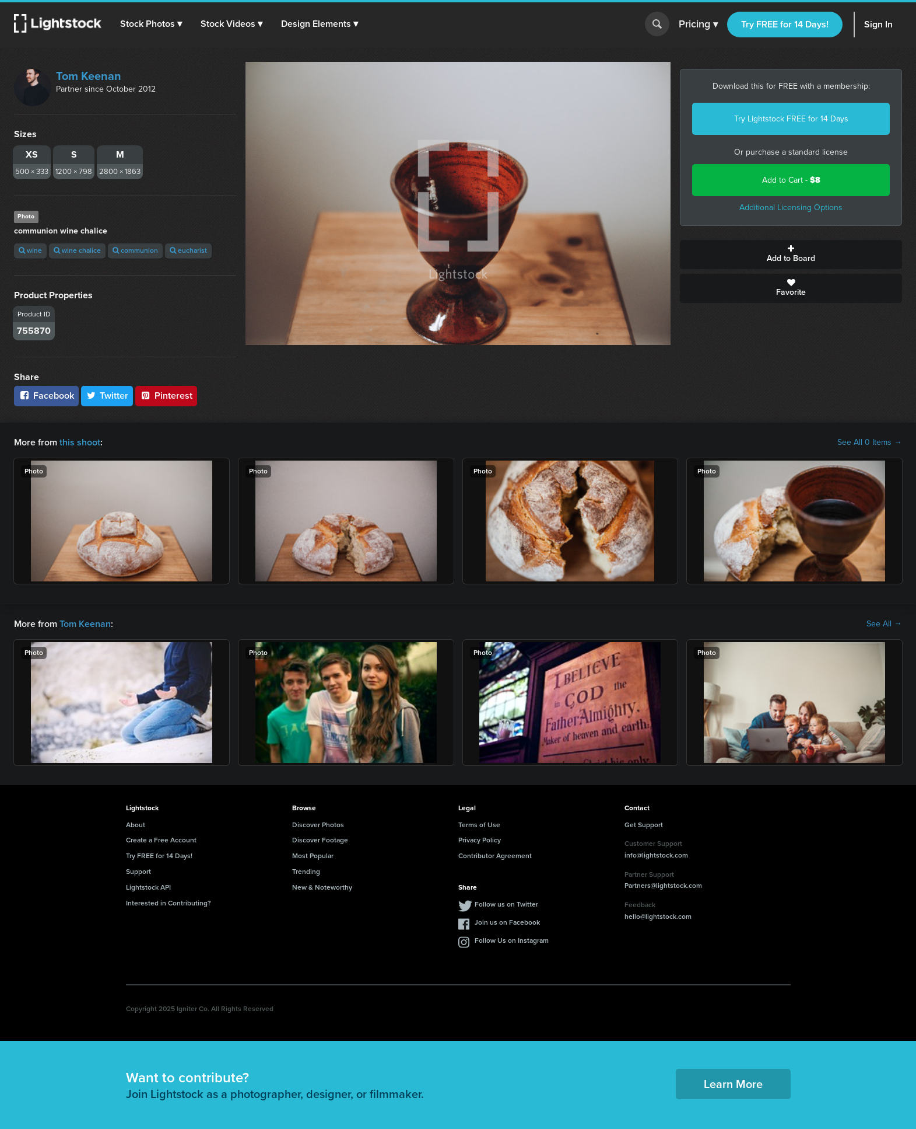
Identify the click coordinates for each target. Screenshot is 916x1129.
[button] (151, 24)
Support (138, 871)
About (135, 825)
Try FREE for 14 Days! (785, 24)
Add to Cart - (791, 180)
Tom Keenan (88, 76)
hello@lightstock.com (658, 916)
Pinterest (166, 395)
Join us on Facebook (507, 922)
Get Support (643, 825)
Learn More (733, 1084)
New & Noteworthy (322, 887)
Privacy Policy (479, 840)
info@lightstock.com (656, 855)
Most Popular (313, 856)
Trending (306, 871)
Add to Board (791, 254)
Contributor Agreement (495, 856)
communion (135, 250)
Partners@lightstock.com (663, 885)
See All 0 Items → (869, 442)
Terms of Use (479, 825)
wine (30, 250)
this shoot (79, 442)
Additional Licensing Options (791, 207)
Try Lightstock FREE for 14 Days (791, 119)
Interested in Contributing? (168, 903)
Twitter (107, 395)
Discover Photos (318, 825)
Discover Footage (320, 840)
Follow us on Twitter (506, 904)
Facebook (46, 395)
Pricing (698, 24)
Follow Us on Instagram (512, 940)
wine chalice (77, 250)
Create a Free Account (161, 840)
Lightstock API (148, 887)
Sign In (878, 24)
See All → (884, 624)
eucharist (188, 250)
